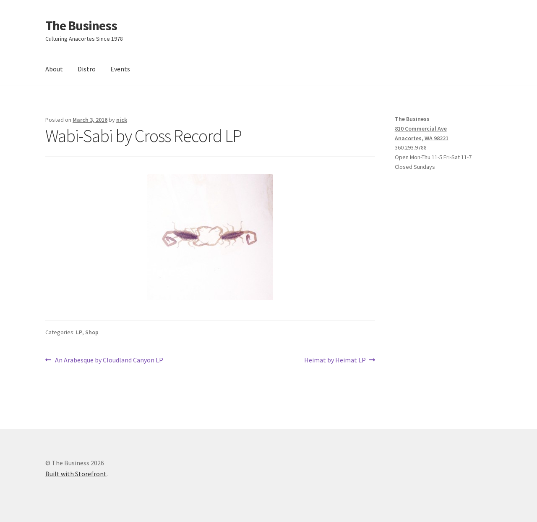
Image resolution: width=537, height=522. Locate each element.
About (54, 69)
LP (79, 332)
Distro (87, 69)
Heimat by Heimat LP (335, 360)
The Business (81, 25)
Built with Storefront (76, 474)
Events (120, 69)
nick (121, 119)
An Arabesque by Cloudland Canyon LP (109, 360)
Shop (92, 332)
